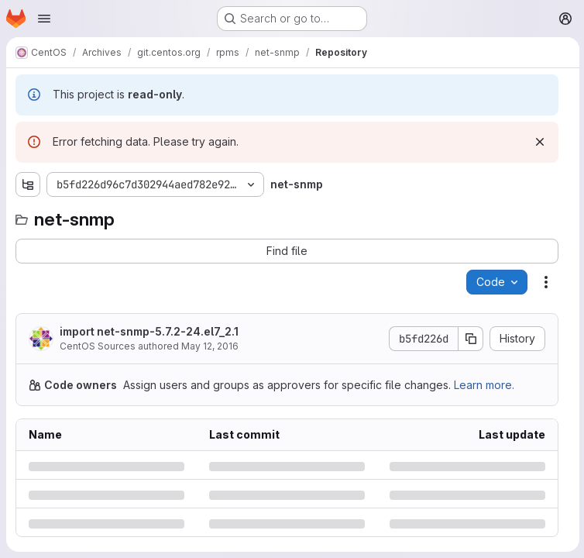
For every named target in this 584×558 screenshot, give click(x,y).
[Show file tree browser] (27, 184)
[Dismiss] (538, 142)
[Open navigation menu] (44, 18)
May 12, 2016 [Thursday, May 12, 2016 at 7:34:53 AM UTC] (210, 346)
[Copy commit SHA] (469, 338)
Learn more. (484, 384)
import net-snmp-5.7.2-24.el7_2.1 (149, 331)
